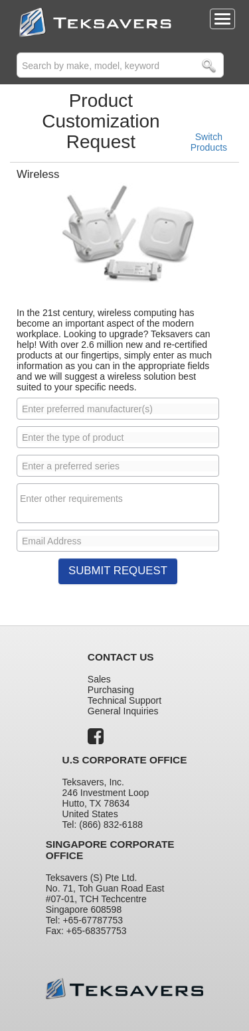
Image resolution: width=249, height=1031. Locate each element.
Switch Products (209, 142)
